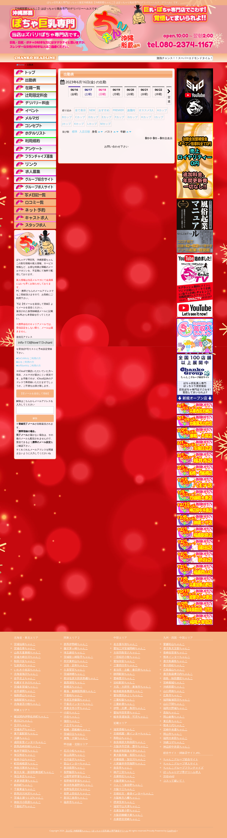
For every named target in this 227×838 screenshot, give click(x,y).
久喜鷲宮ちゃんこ (74, 669)
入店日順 (84, 131)
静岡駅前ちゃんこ (124, 674)
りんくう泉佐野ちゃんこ (128, 785)
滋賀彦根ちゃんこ (124, 729)
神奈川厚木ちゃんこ (26, 767)
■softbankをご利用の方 (28, 365)
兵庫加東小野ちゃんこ (127, 810)
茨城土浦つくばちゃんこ (28, 797)
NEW (92, 110)
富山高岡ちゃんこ (74, 755)
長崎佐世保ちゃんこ (175, 652)
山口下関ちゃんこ (174, 704)
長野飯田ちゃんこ (74, 772)
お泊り (131, 110)
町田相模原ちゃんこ (26, 763)
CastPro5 (171, 830)
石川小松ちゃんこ (74, 750)
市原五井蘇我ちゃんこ (77, 699)
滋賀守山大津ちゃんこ (127, 806)
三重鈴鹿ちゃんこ (124, 704)
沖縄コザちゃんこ (174, 742)
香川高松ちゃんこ (174, 665)
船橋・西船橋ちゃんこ (77, 729)
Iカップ (159, 117)
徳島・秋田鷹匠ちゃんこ (178, 678)
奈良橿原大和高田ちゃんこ (130, 742)
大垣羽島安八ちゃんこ (127, 652)
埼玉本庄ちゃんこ (24, 776)
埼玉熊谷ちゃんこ (24, 755)
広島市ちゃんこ (172, 695)
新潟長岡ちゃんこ (74, 767)
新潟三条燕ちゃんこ (76, 797)
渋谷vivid (168, 776)
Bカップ (67, 117)
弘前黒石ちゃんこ (24, 665)
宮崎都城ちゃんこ (174, 682)
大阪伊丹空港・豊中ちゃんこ (131, 746)
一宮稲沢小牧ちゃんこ (127, 657)
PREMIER (118, 110)
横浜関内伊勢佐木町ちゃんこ (31, 716)
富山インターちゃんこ (77, 763)
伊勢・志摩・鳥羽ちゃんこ (130, 708)
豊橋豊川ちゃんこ (124, 678)
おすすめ (104, 110)
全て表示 (80, 110)
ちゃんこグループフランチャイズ (183, 767)
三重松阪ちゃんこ (124, 699)
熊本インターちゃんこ (176, 657)
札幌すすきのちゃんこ (27, 682)
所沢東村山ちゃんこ (76, 661)
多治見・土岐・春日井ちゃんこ (132, 669)
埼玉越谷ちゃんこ (74, 652)
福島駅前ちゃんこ (24, 699)
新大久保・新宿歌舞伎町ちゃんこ (34, 772)
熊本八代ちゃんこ (174, 725)
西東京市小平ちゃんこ (77, 708)
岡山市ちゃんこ (172, 734)
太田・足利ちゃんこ (76, 665)
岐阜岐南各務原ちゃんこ (128, 691)
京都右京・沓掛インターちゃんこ (134, 793)
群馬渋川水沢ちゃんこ (27, 793)
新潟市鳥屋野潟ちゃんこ (78, 785)
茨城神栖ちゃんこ (74, 674)
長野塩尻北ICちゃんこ (77, 789)
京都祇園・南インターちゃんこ (132, 733)
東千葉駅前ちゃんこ (26, 733)
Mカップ (105, 123)
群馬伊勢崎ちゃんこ (76, 644)
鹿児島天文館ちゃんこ (176, 648)
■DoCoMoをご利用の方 (28, 358)
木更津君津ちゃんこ (26, 780)
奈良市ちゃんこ (123, 767)
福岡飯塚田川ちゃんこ (176, 699)
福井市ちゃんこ (73, 802)
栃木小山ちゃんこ (24, 759)
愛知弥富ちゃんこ (124, 661)
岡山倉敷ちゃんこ (174, 716)
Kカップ (79, 123)
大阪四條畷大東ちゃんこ (128, 815)
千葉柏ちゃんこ (73, 695)
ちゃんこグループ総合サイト (180, 759)
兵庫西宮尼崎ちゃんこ (127, 819)
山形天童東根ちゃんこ (27, 652)
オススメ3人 (146, 110)
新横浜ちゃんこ (73, 686)
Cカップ (80, 117)
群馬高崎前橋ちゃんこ (27, 746)
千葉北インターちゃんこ (78, 704)
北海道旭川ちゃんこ (26, 674)
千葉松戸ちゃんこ (24, 806)
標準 (74, 131)
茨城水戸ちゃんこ (24, 729)
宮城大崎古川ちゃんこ (27, 657)
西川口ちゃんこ (23, 720)
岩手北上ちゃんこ (24, 678)
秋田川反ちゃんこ (24, 661)
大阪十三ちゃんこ (124, 789)
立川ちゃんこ (22, 725)
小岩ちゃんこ (72, 712)
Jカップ (66, 123)
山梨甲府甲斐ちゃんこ (77, 776)
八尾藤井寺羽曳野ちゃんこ (130, 763)
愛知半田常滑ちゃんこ (127, 712)
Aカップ (162, 110)
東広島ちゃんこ (172, 721)
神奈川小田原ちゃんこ (27, 802)
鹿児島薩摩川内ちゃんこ (178, 674)
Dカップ (93, 117)
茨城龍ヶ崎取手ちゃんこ (78, 657)
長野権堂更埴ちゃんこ (77, 780)
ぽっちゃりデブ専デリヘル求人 (182, 772)
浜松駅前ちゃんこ (124, 682)
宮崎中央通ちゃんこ (175, 729)
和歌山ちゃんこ (123, 738)
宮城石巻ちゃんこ (24, 648)
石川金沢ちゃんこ (74, 759)
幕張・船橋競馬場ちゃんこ (80, 691)
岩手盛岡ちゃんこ (24, 691)
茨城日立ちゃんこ (74, 734)
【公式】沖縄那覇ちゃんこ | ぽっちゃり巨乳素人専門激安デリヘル (96, 830)
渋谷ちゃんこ (72, 716)
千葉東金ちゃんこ (24, 789)
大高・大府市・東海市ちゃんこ (132, 686)
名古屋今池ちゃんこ (126, 644)
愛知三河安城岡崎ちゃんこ (130, 648)
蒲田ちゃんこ (72, 721)
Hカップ (146, 117)
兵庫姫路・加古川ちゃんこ (130, 759)
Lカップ (92, 123)
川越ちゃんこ (22, 738)
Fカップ (119, 117)
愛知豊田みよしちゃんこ (128, 695)
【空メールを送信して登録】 (35, 393)
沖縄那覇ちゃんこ (174, 686)
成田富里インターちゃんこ (30, 742)
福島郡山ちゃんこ (24, 695)
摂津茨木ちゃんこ (124, 802)
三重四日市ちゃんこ (126, 665)
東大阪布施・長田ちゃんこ (130, 755)
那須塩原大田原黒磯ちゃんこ (81, 678)
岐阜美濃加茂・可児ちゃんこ (131, 716)
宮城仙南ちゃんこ (24, 644)
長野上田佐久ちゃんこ (77, 793)
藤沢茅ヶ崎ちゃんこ (76, 648)
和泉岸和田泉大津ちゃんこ (130, 750)
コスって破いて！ (174, 780)
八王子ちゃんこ (73, 725)
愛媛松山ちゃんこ (174, 644)
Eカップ (106, 117)
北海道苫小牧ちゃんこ (27, 704)
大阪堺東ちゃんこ (124, 780)
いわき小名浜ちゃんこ (27, 669)
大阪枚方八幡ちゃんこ (127, 797)
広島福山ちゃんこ (174, 669)
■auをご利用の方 (25, 362)
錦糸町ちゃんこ (23, 785)
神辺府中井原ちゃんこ (176, 746)
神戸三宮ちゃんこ (124, 772)
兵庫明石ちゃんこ (124, 776)
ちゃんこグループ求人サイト (180, 763)
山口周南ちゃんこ (174, 691)
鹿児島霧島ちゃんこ (175, 661)
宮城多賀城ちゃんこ (26, 686)
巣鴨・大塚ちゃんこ (76, 738)
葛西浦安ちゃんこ (74, 682)
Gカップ (133, 117)
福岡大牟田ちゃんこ (175, 738)
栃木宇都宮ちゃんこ (26, 750)
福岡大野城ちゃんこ (175, 708)
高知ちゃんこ (171, 712)
